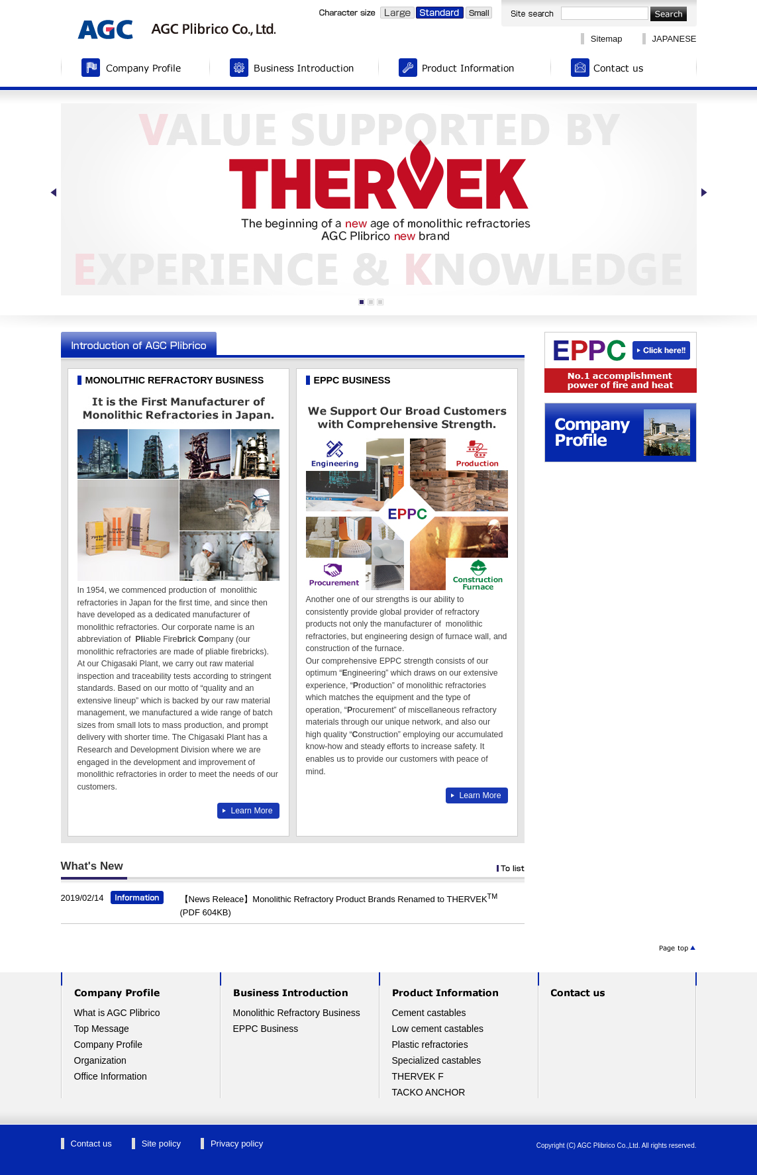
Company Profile (135, 69)
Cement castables (429, 1012)
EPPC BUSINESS (352, 380)
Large (397, 13)
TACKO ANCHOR (429, 1092)
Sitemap (607, 39)
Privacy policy (237, 1144)
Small (479, 13)
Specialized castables (436, 1060)
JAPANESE (674, 39)
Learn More (251, 810)
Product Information (465, 69)
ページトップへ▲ (677, 948)
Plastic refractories (430, 1044)
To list (511, 868)
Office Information (110, 1076)
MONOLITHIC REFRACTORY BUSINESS (174, 380)
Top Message (101, 1028)
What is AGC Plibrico (117, 1012)
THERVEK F (418, 1076)
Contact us (624, 69)
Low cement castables (438, 1028)
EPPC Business (266, 1028)
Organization (100, 1060)
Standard (440, 13)
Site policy (161, 1144)
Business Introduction (294, 69)
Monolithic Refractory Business (296, 1012)
